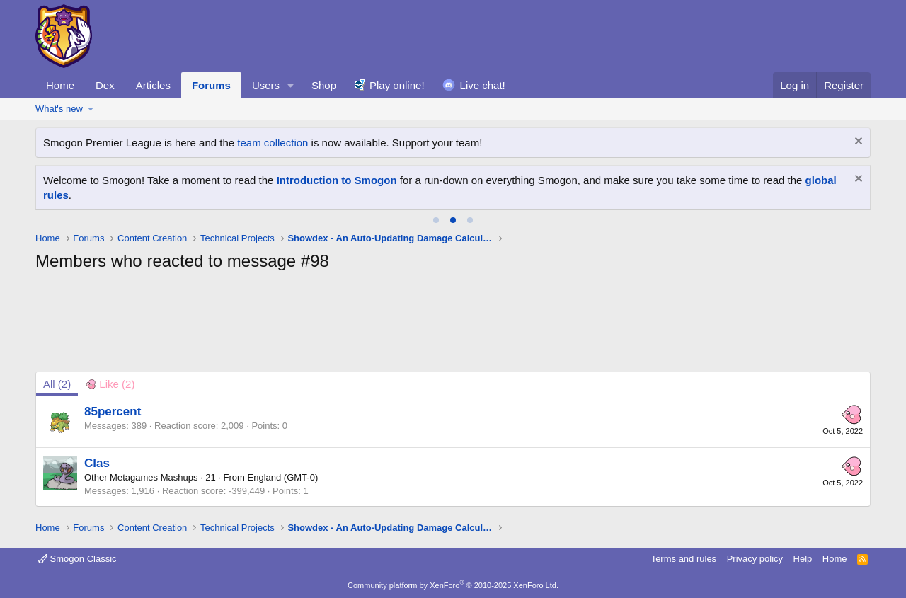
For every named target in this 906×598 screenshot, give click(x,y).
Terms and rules (683, 558)
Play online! (397, 85)
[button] (291, 85)
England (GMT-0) (283, 477)
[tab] (436, 220)
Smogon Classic (77, 558)
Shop (323, 85)
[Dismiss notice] (857, 142)
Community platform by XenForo (453, 585)
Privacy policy (755, 558)
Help (803, 558)
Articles (153, 85)
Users (266, 85)
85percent (112, 411)
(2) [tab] (57, 384)
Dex (105, 85)
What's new (59, 108)
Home (60, 85)
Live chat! (482, 85)
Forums (211, 85)
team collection (272, 143)
